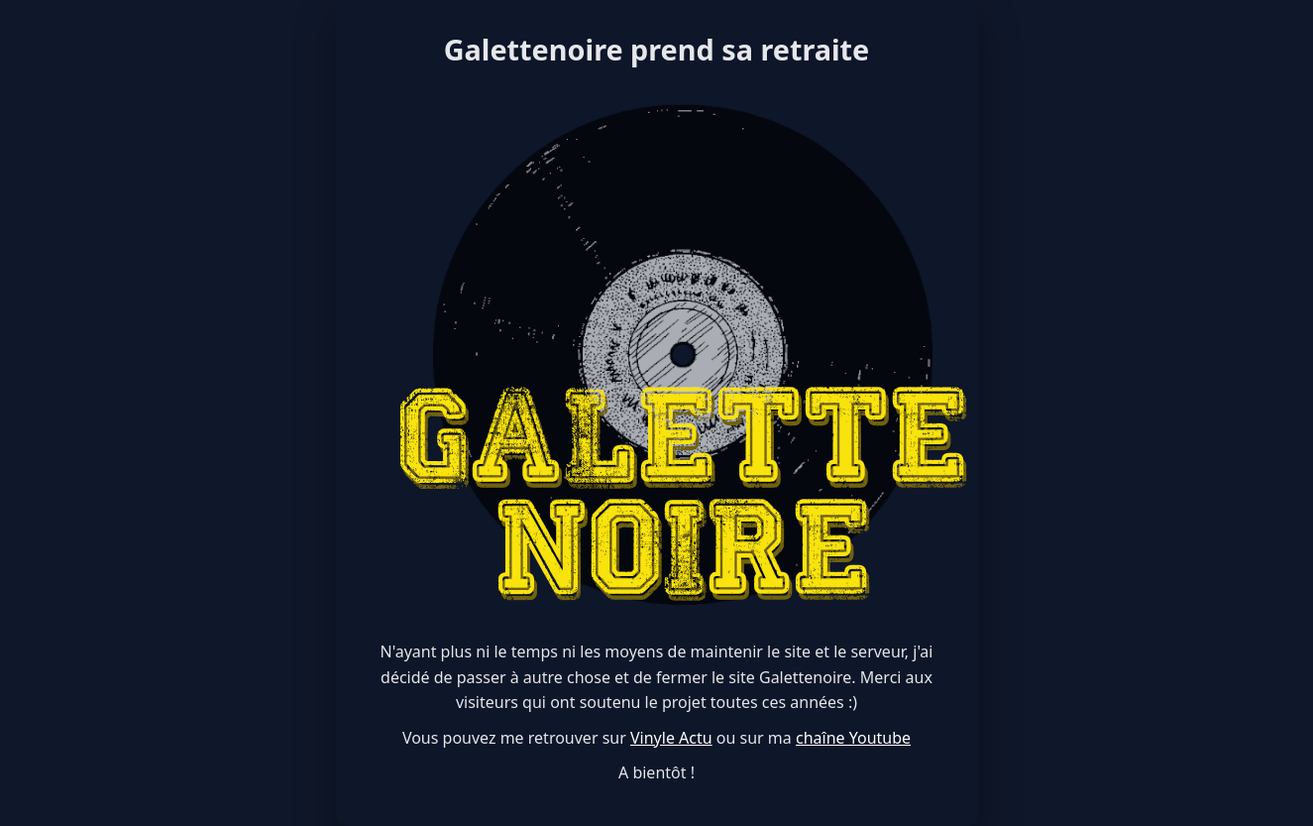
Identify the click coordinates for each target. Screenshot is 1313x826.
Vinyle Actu (671, 738)
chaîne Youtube (853, 738)
